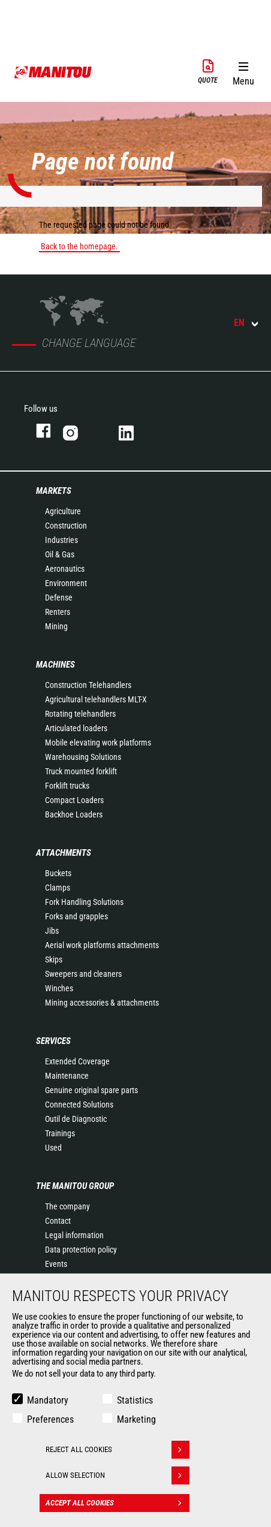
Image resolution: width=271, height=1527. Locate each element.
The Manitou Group (75, 1186)
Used (53, 1147)
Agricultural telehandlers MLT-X (96, 699)
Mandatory (47, 1400)
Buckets (58, 873)
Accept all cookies (117, 1503)
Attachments (63, 852)
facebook (37, 430)
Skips (53, 959)
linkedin (134, 430)
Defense (59, 597)
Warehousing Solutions (83, 757)
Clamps (57, 887)
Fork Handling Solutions (84, 902)
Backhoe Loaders (74, 814)
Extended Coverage (77, 1061)
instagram (79, 430)
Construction (66, 525)
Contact (58, 1221)
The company (67, 1206)
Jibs (52, 930)
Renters (57, 612)
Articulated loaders (76, 728)
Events (56, 1264)
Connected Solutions (79, 1104)
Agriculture (63, 511)
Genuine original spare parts (91, 1090)
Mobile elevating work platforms (98, 742)
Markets (53, 490)
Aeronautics (65, 569)
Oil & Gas (59, 554)
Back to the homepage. (79, 246)
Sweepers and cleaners (83, 974)
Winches (59, 988)
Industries (61, 540)
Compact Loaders (74, 800)
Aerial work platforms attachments (102, 945)
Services (53, 1041)
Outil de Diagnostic (76, 1119)
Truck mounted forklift (81, 771)
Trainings (60, 1133)
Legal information (74, 1235)
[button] (243, 71)
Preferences (50, 1419)
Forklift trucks (67, 785)
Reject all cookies (117, 1450)
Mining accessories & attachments (102, 1002)
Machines (55, 664)
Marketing (136, 1419)
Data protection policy (81, 1249)
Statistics (135, 1400)
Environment (66, 583)
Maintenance (67, 1076)
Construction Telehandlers (88, 685)
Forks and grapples (76, 916)
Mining (56, 626)
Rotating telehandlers (80, 714)
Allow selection (117, 1475)
